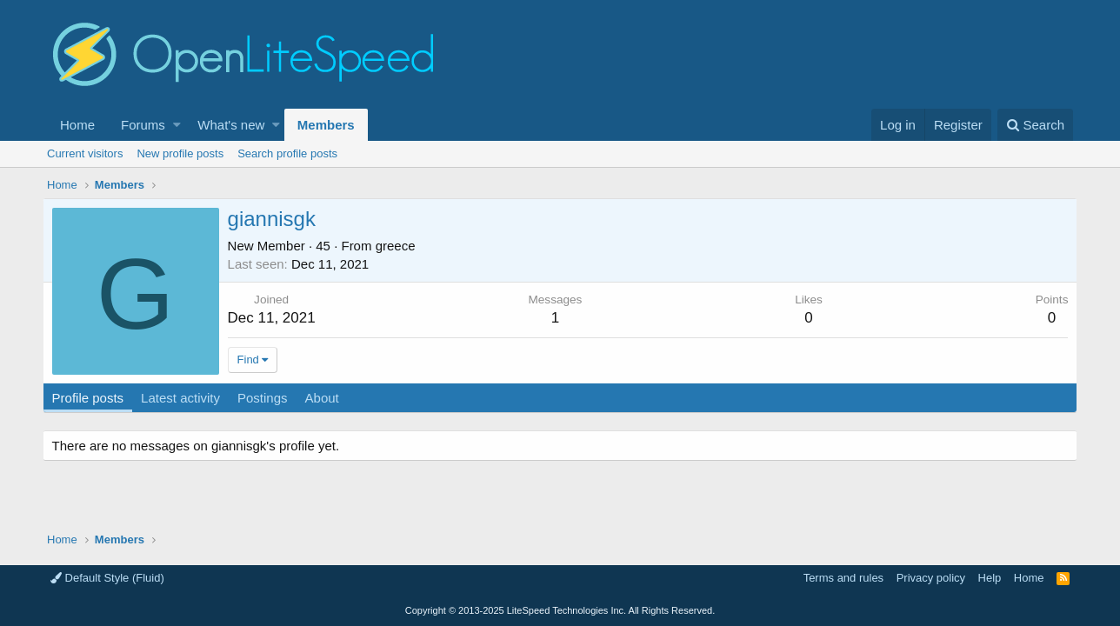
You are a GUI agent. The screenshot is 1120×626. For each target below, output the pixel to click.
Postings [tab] (267, 397)
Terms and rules (843, 577)
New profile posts (180, 153)
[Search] (1035, 125)
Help (990, 577)
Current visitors (85, 153)
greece (400, 245)
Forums (143, 124)
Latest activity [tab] (185, 397)
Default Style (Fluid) (107, 577)
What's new (230, 124)
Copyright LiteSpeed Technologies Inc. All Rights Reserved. (560, 610)
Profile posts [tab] (93, 397)
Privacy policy (931, 577)
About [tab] (326, 397)
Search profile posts (287, 153)
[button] (177, 125)
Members (326, 124)
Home (77, 124)
